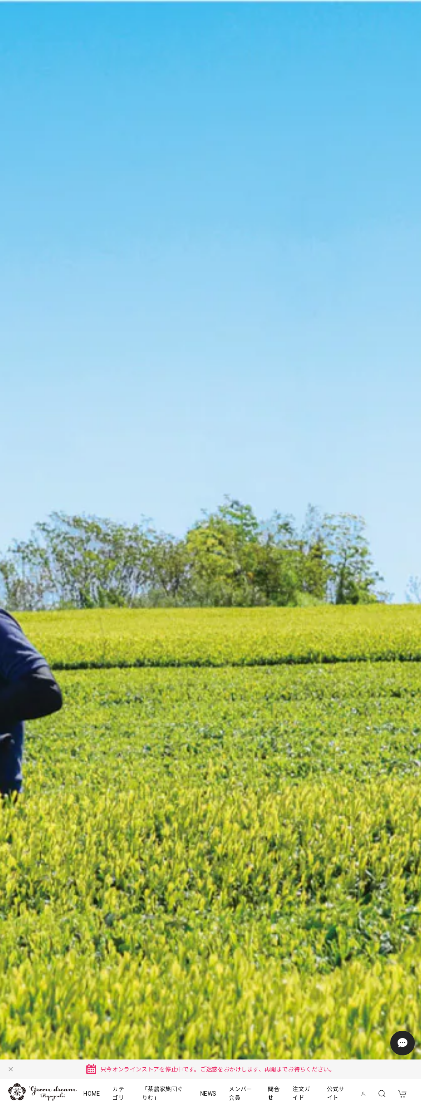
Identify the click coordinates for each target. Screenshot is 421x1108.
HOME (91, 1093)
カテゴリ (118, 1093)
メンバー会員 (240, 1093)
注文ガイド (301, 1093)
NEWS (208, 1093)
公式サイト (336, 1093)
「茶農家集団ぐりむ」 (162, 1093)
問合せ (274, 1093)
